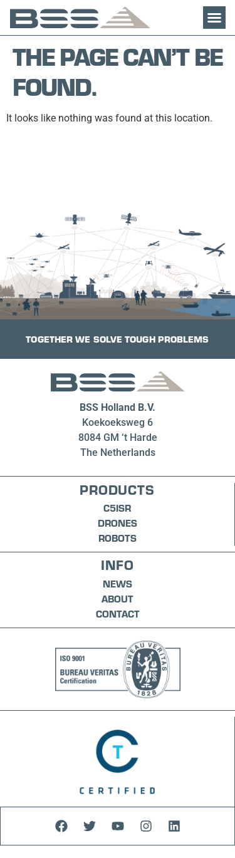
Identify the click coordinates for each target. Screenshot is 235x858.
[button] (214, 17)
